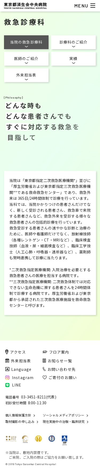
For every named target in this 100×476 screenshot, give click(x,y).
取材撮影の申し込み (19, 421)
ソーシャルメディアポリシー (63, 415)
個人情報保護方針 (18, 415)
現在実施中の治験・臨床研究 (64, 421)
